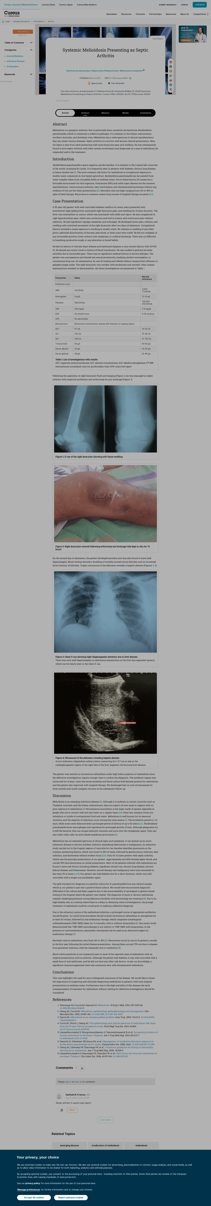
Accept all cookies (34, 1197)
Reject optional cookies (70, 1197)
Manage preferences (28, 1189)
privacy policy (32, 1183)
